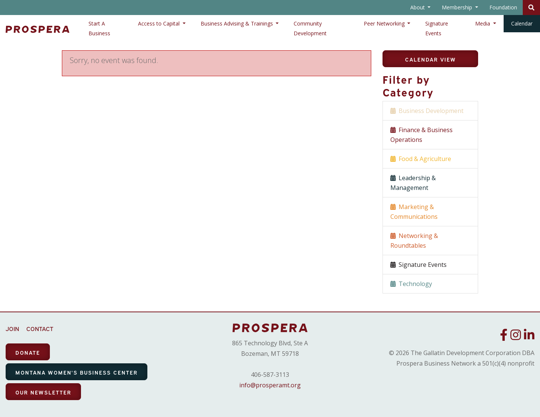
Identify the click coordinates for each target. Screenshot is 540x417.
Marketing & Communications (414, 212)
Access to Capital (159, 23)
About (418, 7)
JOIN (12, 328)
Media (483, 23)
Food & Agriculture (420, 159)
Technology (411, 284)
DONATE (27, 352)
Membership (458, 7)
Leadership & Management (413, 183)
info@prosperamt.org (270, 385)
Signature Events (436, 28)
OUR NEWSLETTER (43, 392)
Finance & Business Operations (421, 135)
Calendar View (430, 59)
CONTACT (39, 328)
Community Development (310, 28)
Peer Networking (385, 23)
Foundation (503, 7)
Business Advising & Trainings (237, 23)
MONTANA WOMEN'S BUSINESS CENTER (76, 372)
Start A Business (99, 28)
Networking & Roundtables (414, 241)
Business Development (427, 111)
